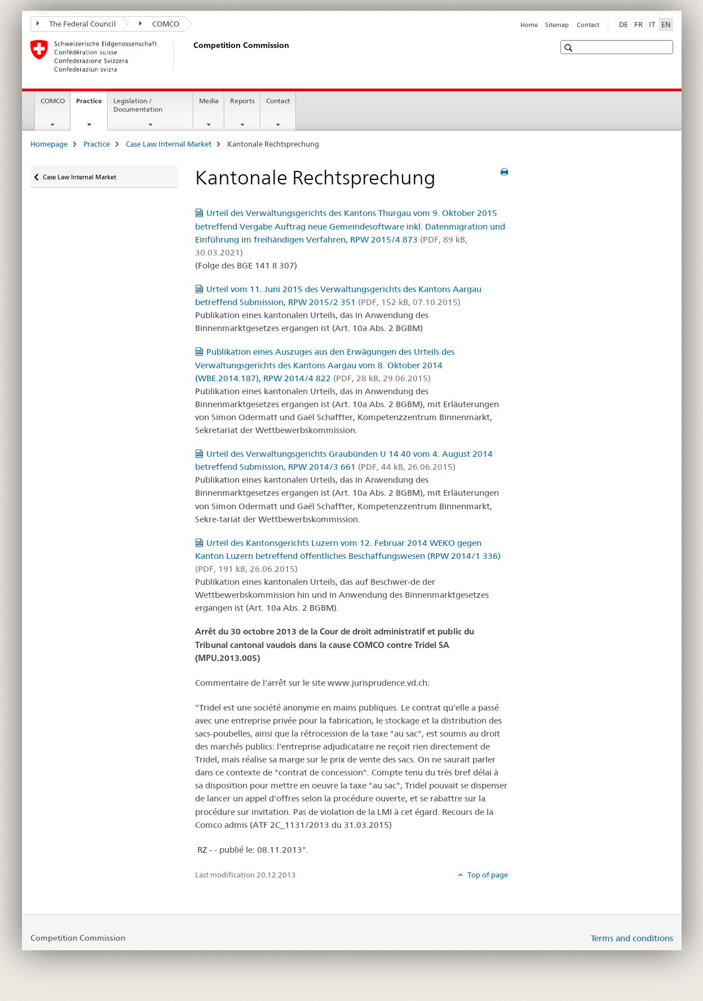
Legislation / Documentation (137, 104)
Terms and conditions (632, 938)
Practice (91, 104)
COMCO (159, 23)
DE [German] (623, 24)
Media (209, 100)
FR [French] (638, 24)
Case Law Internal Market (168, 143)
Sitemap (557, 25)
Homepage (49, 143)
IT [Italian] (652, 24)
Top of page (487, 874)
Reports (242, 100)
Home (529, 25)
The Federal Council (77, 23)
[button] (569, 48)
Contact (588, 25)
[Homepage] (191, 56)
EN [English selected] (666, 24)
